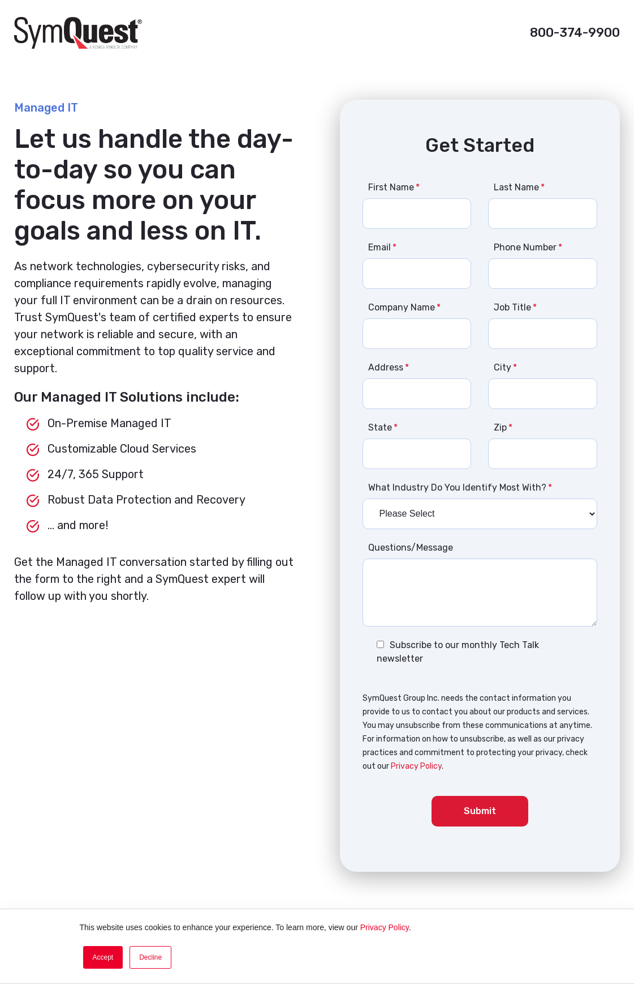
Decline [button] (150, 957)
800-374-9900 (575, 32)
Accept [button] (103, 957)
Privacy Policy (384, 927)
